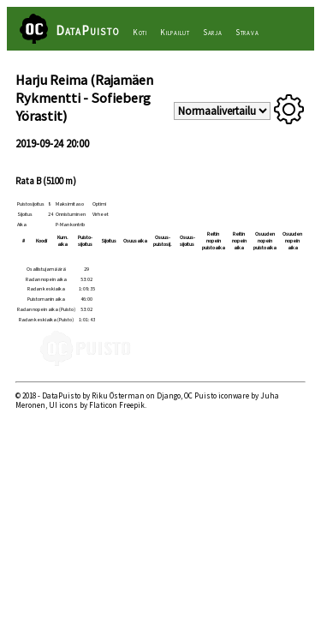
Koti (140, 32)
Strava (247, 32)
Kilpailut (175, 32)
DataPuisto (88, 30)
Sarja (213, 32)
